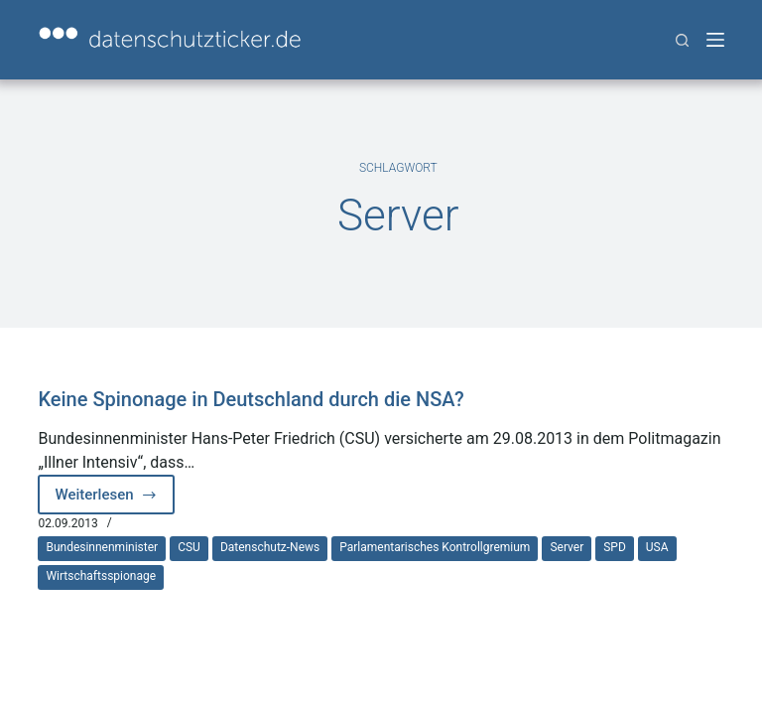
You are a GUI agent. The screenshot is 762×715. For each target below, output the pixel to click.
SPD (614, 547)
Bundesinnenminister (102, 547)
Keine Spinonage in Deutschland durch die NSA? (250, 399)
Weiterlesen (115, 500)
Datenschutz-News (269, 547)
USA (657, 547)
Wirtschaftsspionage (101, 576)
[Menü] (715, 40)
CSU (189, 547)
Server (566, 547)
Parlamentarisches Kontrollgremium (434, 547)
